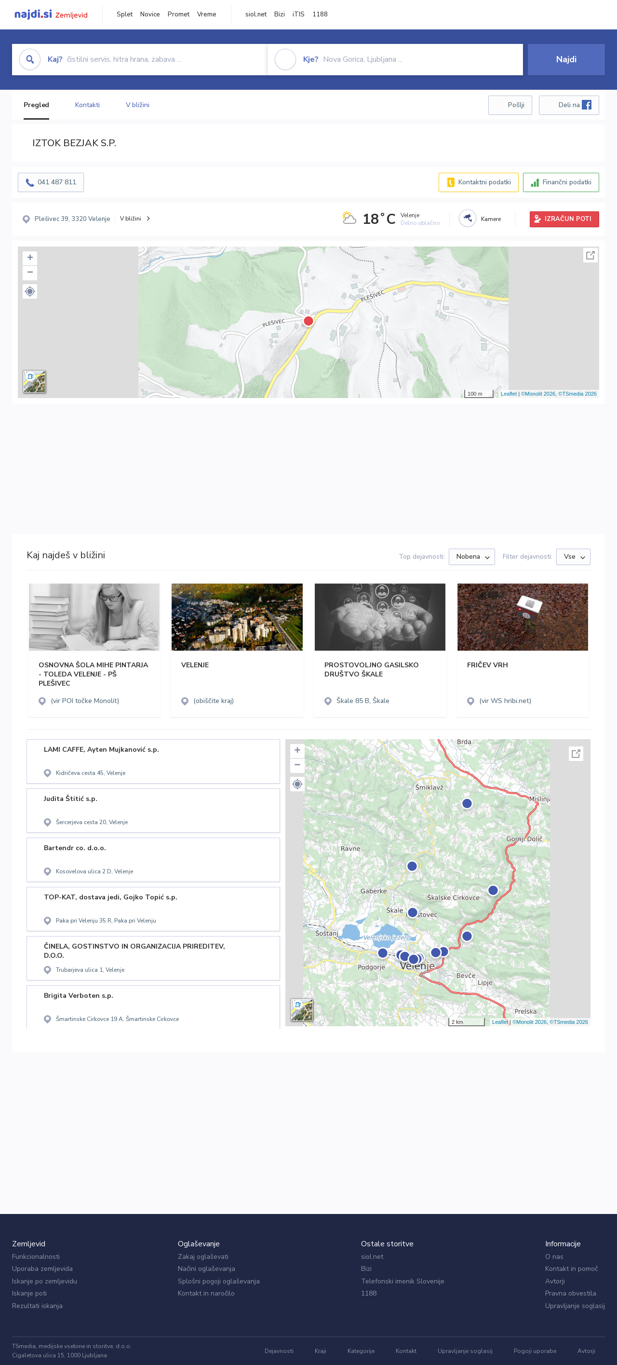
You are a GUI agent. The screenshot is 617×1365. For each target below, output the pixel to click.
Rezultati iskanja (37, 1305)
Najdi (566, 59)
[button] (30, 291)
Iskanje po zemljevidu (44, 1281)
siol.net (256, 14)
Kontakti (87, 105)
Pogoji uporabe (535, 1351)
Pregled (36, 105)
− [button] (30, 273)
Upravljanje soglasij (575, 1305)
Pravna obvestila (570, 1293)
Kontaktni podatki (484, 182)
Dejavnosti (279, 1351)
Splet (125, 14)
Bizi (279, 14)
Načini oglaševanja (206, 1268)
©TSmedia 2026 (577, 394)
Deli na (575, 105)
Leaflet (509, 394)
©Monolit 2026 (538, 394)
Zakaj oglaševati (203, 1256)
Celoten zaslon (590, 255)
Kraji (320, 1351)
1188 (320, 14)
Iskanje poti (29, 1293)
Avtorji (555, 1281)
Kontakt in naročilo (206, 1293)
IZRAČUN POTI (568, 219)
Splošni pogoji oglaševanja (219, 1281)
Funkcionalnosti (36, 1256)
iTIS (299, 14)
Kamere (491, 219)
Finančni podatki (567, 182)
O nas (554, 1256)
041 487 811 (57, 182)
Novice (150, 14)
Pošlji (516, 105)
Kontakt (406, 1351)
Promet (178, 14)
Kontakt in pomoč (571, 1268)
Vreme (206, 14)
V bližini (137, 105)
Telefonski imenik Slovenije (402, 1281)
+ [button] (30, 258)
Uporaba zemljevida (42, 1268)
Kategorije (361, 1351)
